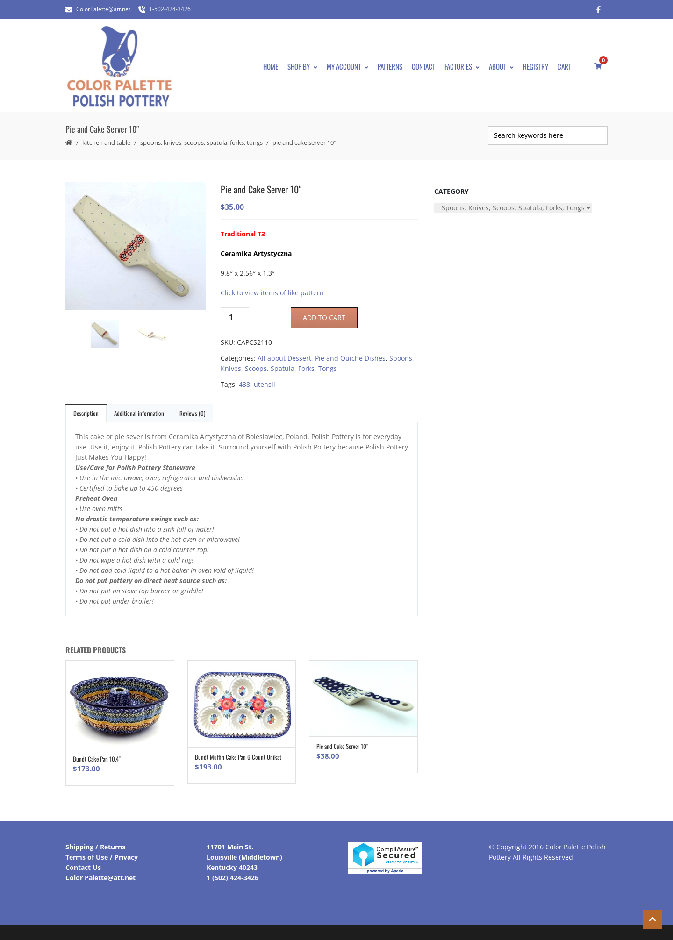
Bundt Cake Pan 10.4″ (97, 758)
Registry (535, 66)
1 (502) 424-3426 (232, 877)
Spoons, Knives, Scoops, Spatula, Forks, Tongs (201, 142)
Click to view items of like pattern (272, 292)
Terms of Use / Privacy (101, 857)
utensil (264, 384)
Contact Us (83, 867)
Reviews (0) (192, 413)
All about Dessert (284, 358)
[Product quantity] (235, 316)
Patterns (390, 66)
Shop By (302, 66)
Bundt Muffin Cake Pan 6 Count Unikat (238, 757)
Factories (462, 66)
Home (270, 66)
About (501, 66)
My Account (347, 66)
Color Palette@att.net (100, 877)
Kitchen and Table (106, 142)
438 (244, 384)
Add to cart (324, 317)
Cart (564, 66)
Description (86, 413)
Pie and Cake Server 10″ (342, 746)
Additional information (139, 413)
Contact (423, 66)
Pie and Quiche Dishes (350, 358)
